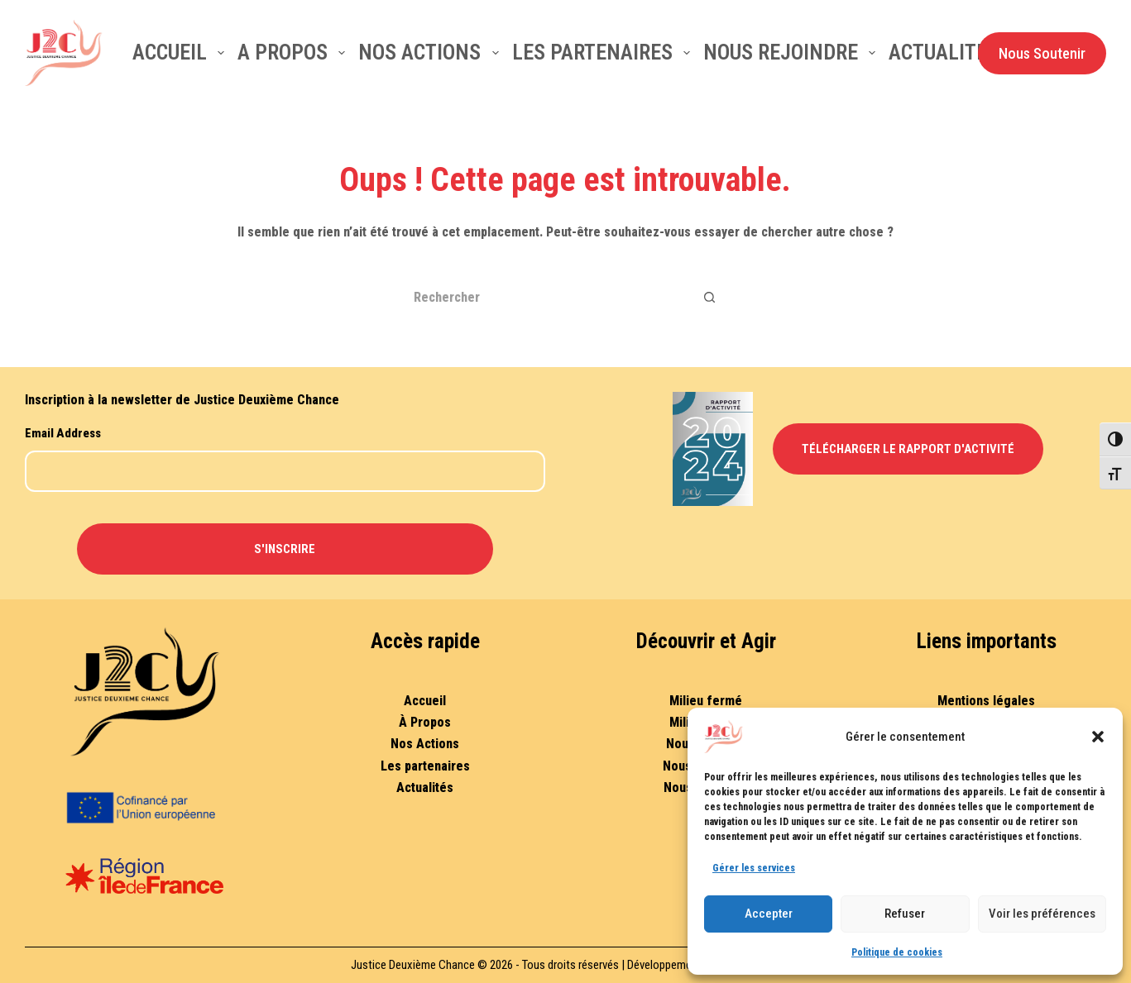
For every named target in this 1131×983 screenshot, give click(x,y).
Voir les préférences (1042, 913)
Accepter (769, 913)
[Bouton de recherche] (710, 296)
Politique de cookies (896, 952)
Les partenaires (604, 52)
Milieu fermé (705, 701)
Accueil (181, 52)
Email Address (63, 433)
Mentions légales (986, 701)
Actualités (944, 52)
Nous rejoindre (792, 52)
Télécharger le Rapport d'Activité (908, 448)
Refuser (904, 913)
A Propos (294, 52)
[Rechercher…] (544, 296)
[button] (1098, 736)
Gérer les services (753, 868)
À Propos (425, 722)
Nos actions (431, 52)
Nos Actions (425, 744)
